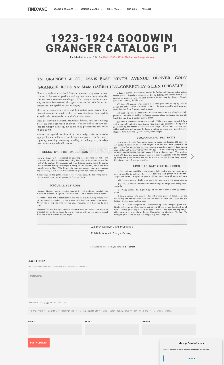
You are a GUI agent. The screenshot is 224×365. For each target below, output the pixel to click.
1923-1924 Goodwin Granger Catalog (136, 57)
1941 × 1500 (109, 57)
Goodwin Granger (64, 9)
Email (88, 321)
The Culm (132, 9)
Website (146, 321)
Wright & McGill (90, 9)
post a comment (127, 247)
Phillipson (113, 9)
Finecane (37, 9)
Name (31, 321)
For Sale (147, 9)
